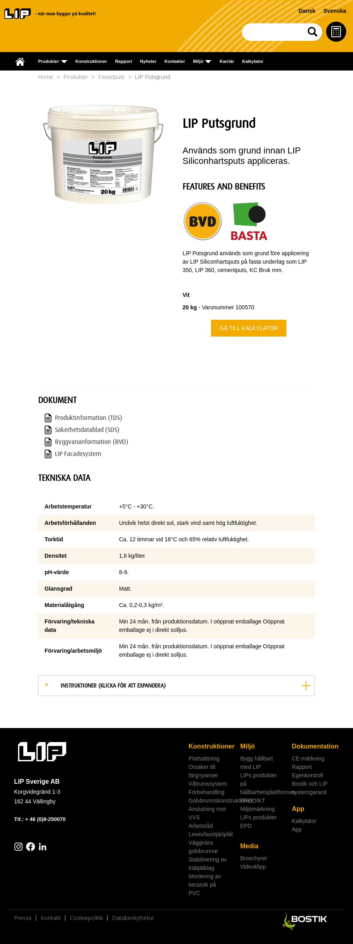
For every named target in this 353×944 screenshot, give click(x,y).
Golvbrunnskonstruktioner (211, 800)
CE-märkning (308, 758)
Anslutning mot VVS (207, 813)
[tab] (176, 685)
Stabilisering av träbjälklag (208, 863)
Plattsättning (204, 758)
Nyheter (148, 61)
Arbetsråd (201, 826)
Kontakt (51, 918)
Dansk (306, 11)
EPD (246, 826)
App (298, 808)
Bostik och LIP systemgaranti (309, 788)
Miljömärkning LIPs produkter (258, 813)
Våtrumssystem (208, 784)
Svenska (334, 11)
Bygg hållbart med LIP (256, 762)
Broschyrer (254, 858)
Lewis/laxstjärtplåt (211, 834)
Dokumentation (314, 746)
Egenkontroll (307, 775)
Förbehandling (207, 792)
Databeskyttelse (133, 918)
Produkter (75, 77)
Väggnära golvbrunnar (203, 846)
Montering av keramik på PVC (205, 884)
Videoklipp (253, 866)
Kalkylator (253, 61)
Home (45, 77)
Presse (23, 918)
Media (249, 846)
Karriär (226, 61)
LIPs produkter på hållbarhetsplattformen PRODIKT (263, 788)
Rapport (123, 61)
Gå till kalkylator (248, 328)
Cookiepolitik (86, 918)
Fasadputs (111, 77)
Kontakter (174, 61)
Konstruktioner (91, 61)
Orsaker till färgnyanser (203, 771)
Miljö (247, 746)
